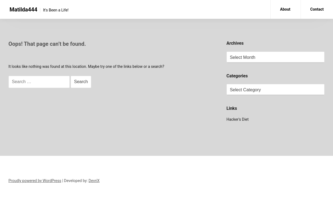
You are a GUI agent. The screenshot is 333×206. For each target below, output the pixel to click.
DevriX (94, 180)
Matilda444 (23, 9)
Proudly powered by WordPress (34, 180)
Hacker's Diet (237, 119)
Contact (317, 9)
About (285, 9)
